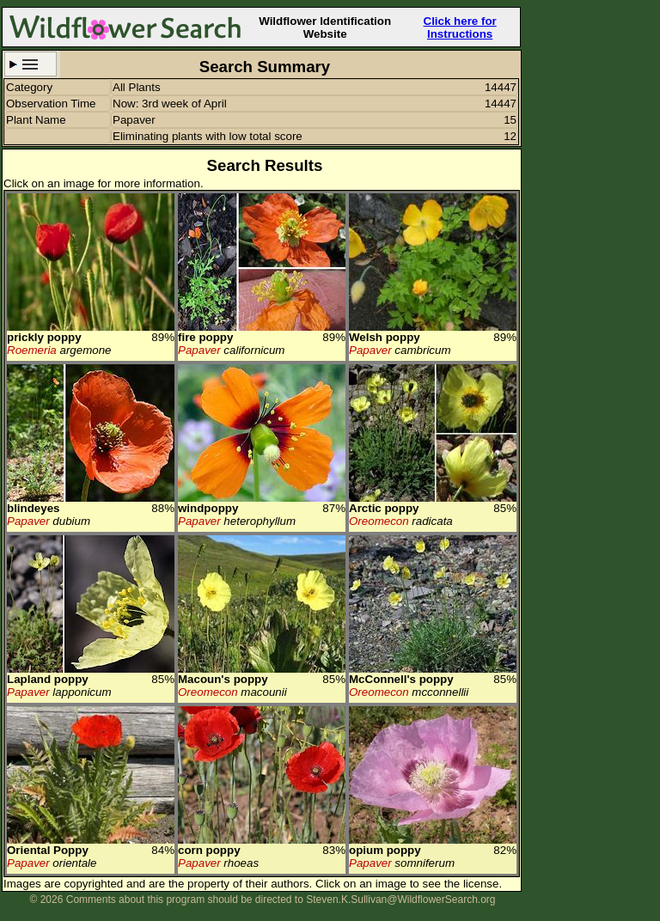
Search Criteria (30, 64)
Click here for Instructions (460, 27)
